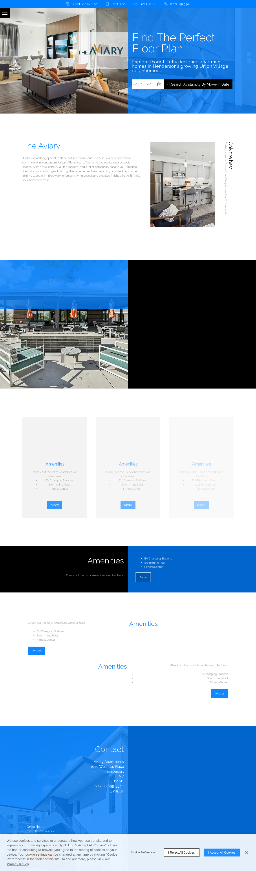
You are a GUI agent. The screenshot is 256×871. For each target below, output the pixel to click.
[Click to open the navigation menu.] (5, 13)
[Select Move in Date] (143, 89)
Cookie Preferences (143, 852)
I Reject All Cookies (181, 852)
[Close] (246, 852)
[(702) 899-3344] (177, 4)
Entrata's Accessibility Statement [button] (46, 819)
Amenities (55, 464)
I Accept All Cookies (221, 852)
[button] (81, 4)
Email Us (71, 791)
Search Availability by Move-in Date (200, 89)
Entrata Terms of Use (54, 825)
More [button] (55, 505)
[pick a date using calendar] (159, 89)
